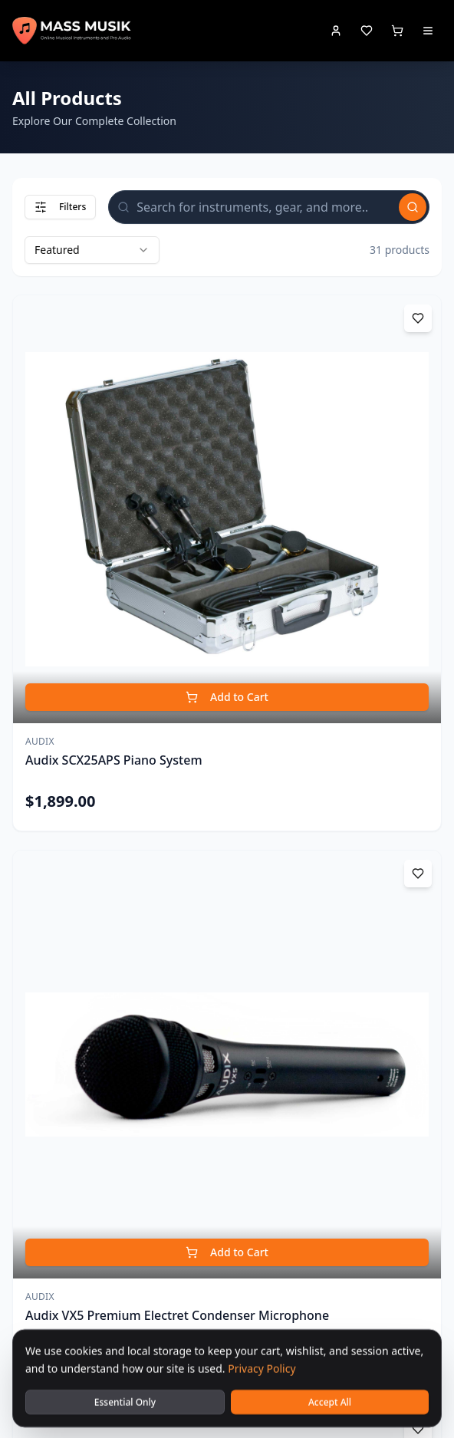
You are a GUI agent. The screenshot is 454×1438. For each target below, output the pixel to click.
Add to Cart (227, 696)
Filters (60, 206)
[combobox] (92, 250)
